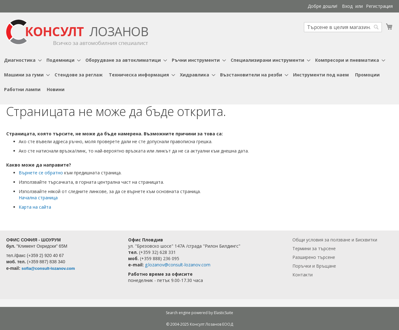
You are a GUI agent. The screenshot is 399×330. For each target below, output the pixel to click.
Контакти (302, 275)
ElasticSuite (223, 312)
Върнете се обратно (41, 173)
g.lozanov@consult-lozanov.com (177, 265)
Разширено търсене (313, 257)
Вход (347, 6)
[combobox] (343, 27)
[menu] (199, 75)
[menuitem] (22, 60)
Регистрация (379, 6)
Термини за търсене (314, 248)
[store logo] (77, 32)
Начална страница (38, 198)
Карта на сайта (35, 207)
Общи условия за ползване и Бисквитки (334, 240)
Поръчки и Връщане (314, 266)
